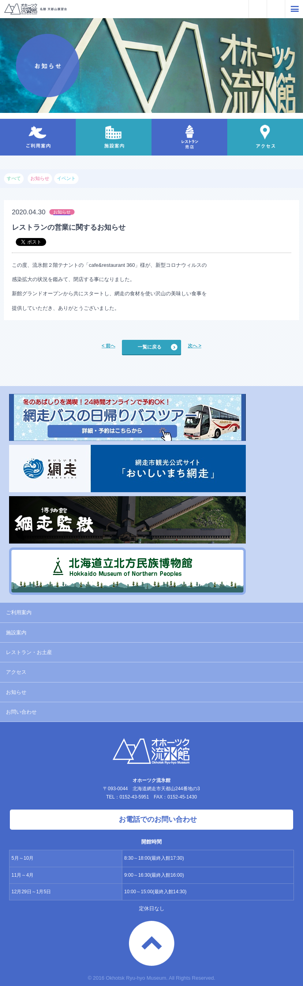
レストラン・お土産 (29, 652)
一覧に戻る (149, 347)
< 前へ (108, 346)
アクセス (16, 672)
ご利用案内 (19, 612)
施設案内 (16, 632)
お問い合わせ (21, 712)
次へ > (194, 346)
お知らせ (16, 692)
